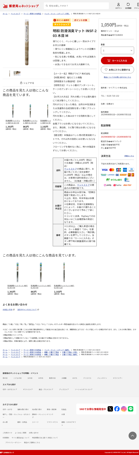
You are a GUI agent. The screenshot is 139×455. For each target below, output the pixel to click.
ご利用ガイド (7, 433)
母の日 (5, 378)
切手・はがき (7, 409)
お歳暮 (64, 378)
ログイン (118, 8)
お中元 (40, 378)
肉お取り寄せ (37, 409)
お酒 (63, 414)
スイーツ (35, 422)
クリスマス (87, 378)
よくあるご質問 (20, 433)
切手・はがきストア (10, 389)
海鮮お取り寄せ (23, 409)
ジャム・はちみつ (23, 414)
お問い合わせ (33, 433)
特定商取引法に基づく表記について (45, 437)
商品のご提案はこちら (32, 442)
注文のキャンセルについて (27, 309)
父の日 (30, 378)
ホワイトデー (118, 378)
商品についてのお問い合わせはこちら (117, 77)
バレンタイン (102, 378)
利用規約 (6, 437)
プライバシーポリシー (13, 442)
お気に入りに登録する (119, 69)
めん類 (5, 422)
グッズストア (64, 389)
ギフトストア (28, 389)
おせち (74, 378)
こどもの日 (17, 378)
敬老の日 (52, 378)
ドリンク (50, 414)
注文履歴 (128, 8)
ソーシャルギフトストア (83, 389)
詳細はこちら (129, 156)
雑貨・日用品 (22, 422)
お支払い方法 (7, 309)
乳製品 (63, 409)
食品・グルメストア (46, 389)
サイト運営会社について (20, 437)
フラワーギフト (52, 422)
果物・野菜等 (51, 409)
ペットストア (70, 168)
